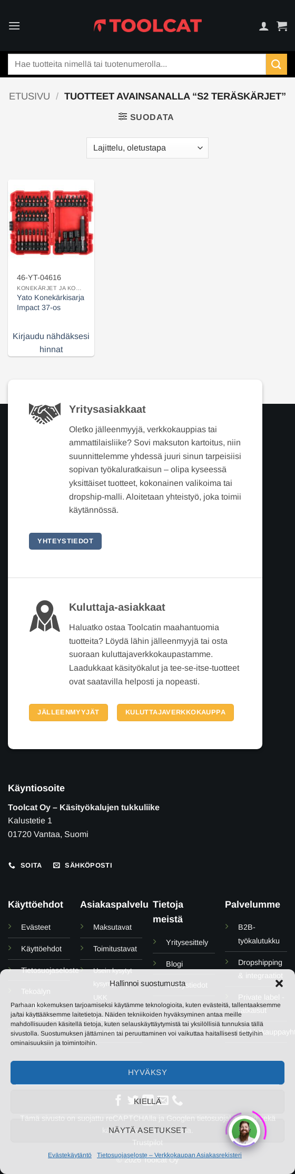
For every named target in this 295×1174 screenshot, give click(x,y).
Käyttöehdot (41, 948)
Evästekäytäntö (70, 1155)
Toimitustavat (115, 948)
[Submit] (276, 64)
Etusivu (29, 96)
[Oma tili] (264, 25)
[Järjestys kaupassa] (147, 147)
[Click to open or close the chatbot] (244, 1127)
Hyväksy (147, 1072)
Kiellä (148, 1101)
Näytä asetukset (148, 1130)
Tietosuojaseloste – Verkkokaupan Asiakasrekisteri (169, 1155)
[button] (279, 983)
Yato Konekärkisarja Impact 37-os (50, 302)
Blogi (174, 964)
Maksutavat (112, 927)
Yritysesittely (187, 942)
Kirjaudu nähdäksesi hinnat (51, 343)
